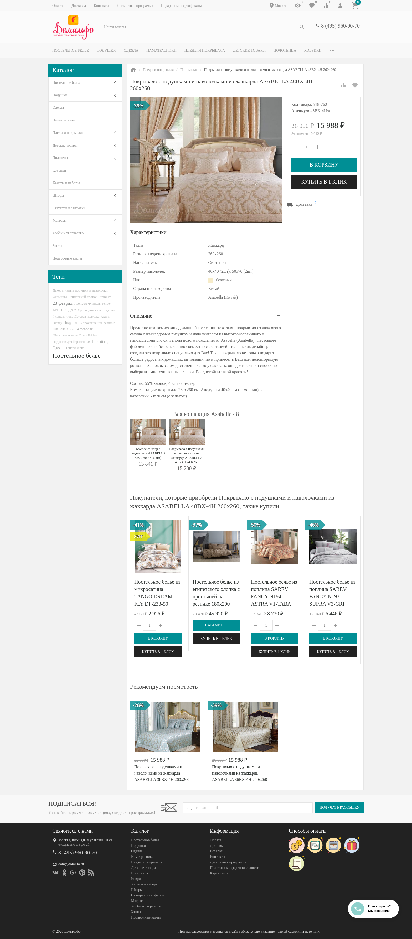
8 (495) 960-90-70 (340, 26)
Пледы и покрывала (204, 51)
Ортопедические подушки (97, 310)
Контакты (101, 6)
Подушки (106, 51)
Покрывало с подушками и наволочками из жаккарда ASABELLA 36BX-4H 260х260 (239, 773)
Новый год (100, 341)
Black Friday (88, 335)
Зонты (57, 246)
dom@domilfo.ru (71, 864)
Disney (57, 323)
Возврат (216, 851)
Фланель (59, 329)
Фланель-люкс (63, 316)
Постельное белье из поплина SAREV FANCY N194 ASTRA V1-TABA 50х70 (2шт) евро (274, 596)
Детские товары (249, 51)
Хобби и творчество (68, 233)
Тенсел (81, 303)
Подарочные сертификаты (181, 6)
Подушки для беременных (72, 342)
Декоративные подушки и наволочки (80, 290)
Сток (70, 329)
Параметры (216, 625)
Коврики (313, 51)
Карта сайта (219, 873)
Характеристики (148, 232)
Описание (141, 316)
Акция (105, 316)
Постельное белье (70, 51)
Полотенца (285, 51)
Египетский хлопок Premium (89, 297)
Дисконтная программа (135, 6)
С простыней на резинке (97, 323)
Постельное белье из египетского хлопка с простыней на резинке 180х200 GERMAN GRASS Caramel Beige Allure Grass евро (216, 604)
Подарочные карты (67, 258)
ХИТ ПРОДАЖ (64, 310)
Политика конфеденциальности (234, 868)
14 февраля (84, 329)
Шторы (58, 196)
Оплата (58, 6)
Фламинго (60, 297)
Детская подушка (86, 316)
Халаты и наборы (66, 183)
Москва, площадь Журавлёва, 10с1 (85, 840)
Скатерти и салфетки (69, 208)
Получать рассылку (339, 808)
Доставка (78, 6)
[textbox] (204, 27)
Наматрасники (161, 51)
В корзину (324, 165)
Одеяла (131, 51)
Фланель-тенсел (99, 303)
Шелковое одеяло (65, 335)
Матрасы (59, 220)
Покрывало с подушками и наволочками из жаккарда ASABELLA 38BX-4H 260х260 (161, 773)
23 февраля (64, 303)
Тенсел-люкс (75, 348)
